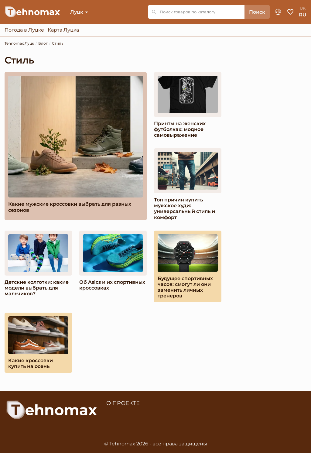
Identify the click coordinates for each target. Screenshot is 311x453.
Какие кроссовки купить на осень (30, 363)
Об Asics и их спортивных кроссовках (112, 285)
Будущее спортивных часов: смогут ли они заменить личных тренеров (185, 287)
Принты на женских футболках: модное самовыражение (180, 129)
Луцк (76, 12)
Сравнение (278, 11)
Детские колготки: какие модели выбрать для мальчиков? (37, 288)
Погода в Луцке (24, 30)
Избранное (290, 11)
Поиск (257, 12)
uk (303, 8)
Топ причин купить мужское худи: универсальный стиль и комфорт (184, 208)
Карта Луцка (63, 30)
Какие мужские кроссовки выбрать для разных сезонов (69, 207)
